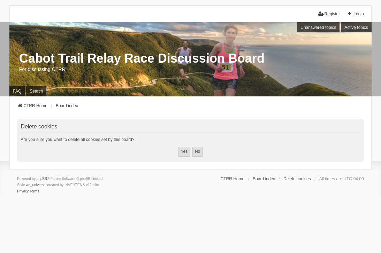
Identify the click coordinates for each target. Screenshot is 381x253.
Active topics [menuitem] (356, 27)
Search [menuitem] (36, 91)
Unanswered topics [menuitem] (318, 27)
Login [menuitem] (355, 13)
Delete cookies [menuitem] (297, 178)
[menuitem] (23, 191)
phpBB (42, 179)
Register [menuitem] (329, 13)
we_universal (36, 185)
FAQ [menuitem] (17, 91)
